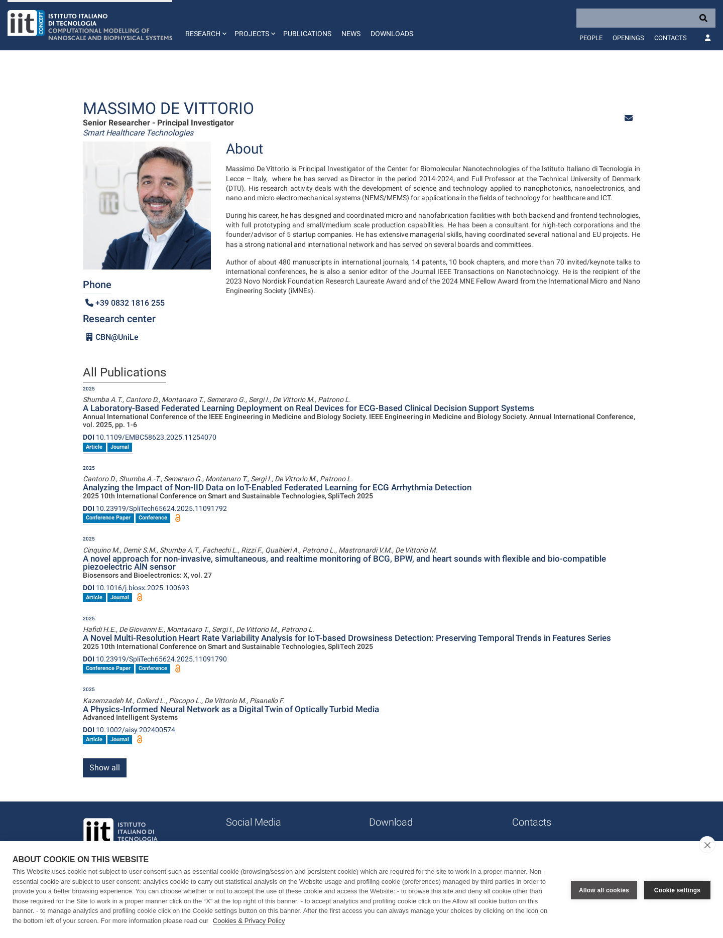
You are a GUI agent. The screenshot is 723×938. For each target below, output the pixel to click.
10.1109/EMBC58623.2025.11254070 (149, 437)
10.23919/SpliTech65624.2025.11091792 (155, 508)
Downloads (392, 34)
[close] (707, 844)
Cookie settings (677, 889)
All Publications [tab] (124, 372)
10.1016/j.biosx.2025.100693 (136, 588)
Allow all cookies (604, 889)
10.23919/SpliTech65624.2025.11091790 (155, 659)
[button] (204, 25)
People (590, 38)
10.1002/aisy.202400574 (129, 730)
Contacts (670, 38)
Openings (628, 38)
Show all (104, 767)
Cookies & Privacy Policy (249, 920)
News (350, 34)
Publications (307, 34)
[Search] (645, 18)
